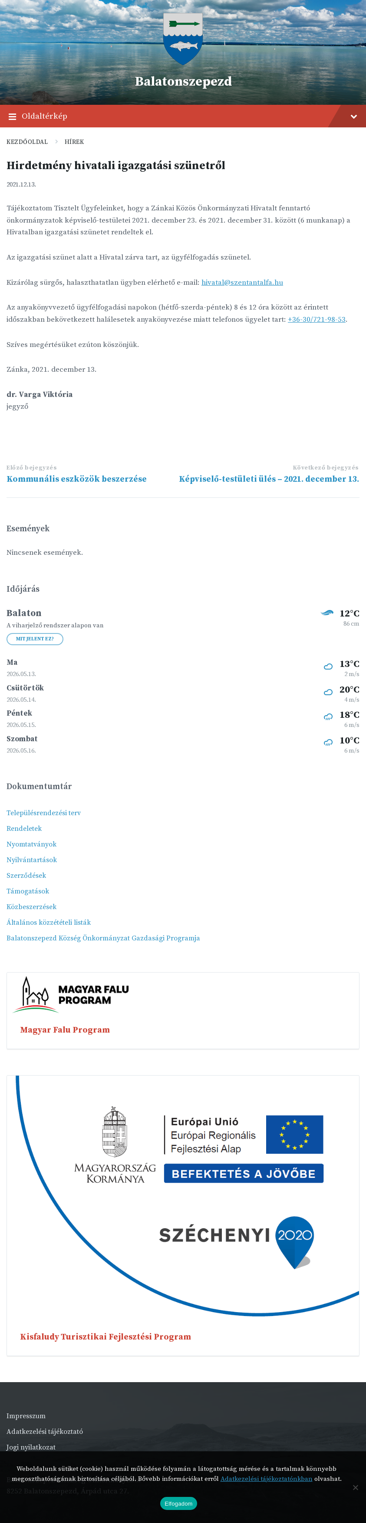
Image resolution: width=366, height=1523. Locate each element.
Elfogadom (178, 1503)
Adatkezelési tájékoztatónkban (267, 1479)
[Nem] (355, 1487)
